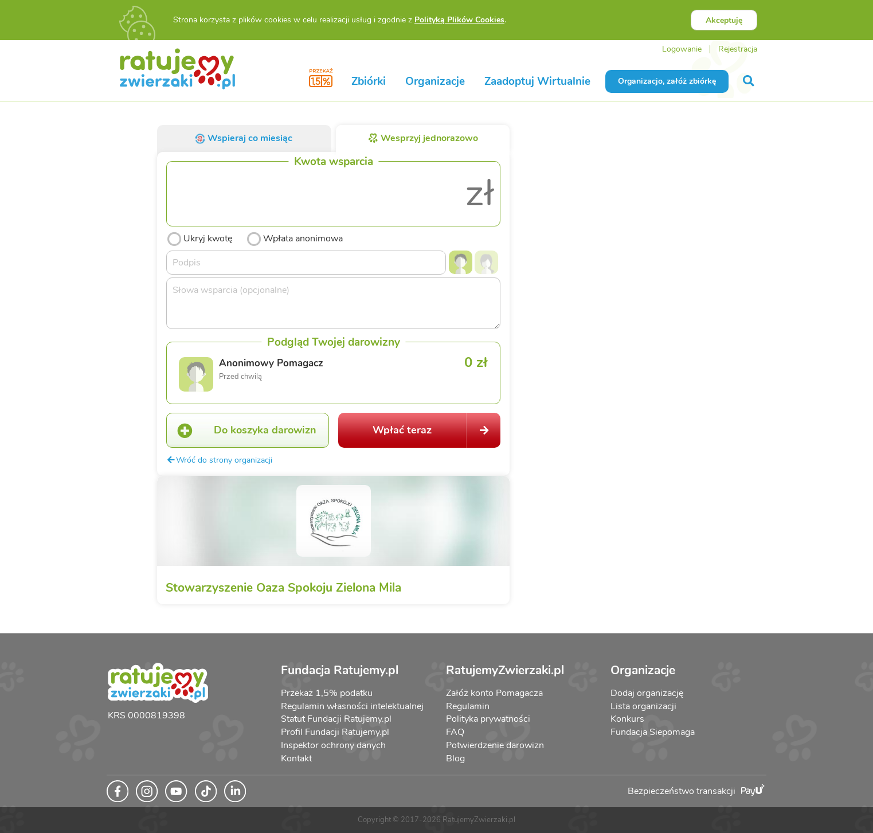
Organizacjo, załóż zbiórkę (667, 81)
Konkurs (627, 719)
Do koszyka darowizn (241, 430)
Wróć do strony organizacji (219, 460)
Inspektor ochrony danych (333, 745)
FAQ (455, 732)
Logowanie (682, 49)
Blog (455, 758)
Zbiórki (368, 81)
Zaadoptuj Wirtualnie (537, 81)
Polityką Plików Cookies (459, 19)
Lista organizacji (643, 706)
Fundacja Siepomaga (652, 732)
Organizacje (435, 81)
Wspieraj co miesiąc (243, 138)
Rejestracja (737, 49)
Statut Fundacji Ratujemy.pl (336, 719)
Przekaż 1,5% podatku (327, 693)
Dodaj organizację (646, 693)
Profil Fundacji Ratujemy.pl (335, 732)
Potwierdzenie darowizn (495, 745)
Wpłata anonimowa (294, 237)
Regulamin (468, 706)
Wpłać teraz (437, 430)
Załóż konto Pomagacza (494, 693)
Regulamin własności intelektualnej (352, 706)
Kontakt (296, 758)
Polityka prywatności (488, 719)
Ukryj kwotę (199, 237)
